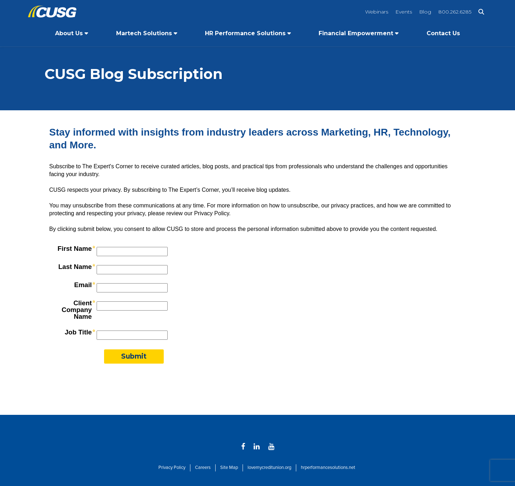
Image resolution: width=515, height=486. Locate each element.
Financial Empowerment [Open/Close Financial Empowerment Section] (356, 33)
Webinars (376, 12)
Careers (203, 467)
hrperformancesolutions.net (328, 467)
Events (403, 12)
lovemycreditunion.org (269, 467)
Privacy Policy (171, 467)
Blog (425, 12)
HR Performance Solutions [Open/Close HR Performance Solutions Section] (245, 33)
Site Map (229, 467)
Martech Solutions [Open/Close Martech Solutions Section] (144, 33)
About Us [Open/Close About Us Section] (69, 33)
